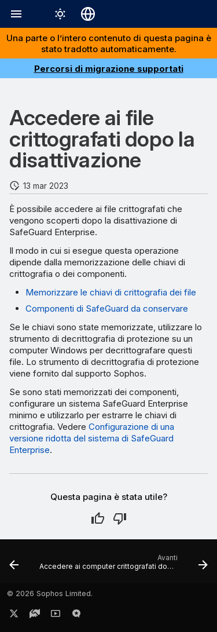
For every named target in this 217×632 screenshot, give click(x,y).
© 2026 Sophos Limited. (50, 593)
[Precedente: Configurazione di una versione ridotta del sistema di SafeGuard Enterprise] (14, 565)
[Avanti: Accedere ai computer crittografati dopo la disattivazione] (122, 565)
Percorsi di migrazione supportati (108, 68)
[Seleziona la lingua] (88, 13)
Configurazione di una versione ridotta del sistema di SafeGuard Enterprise (91, 438)
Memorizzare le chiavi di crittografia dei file (110, 292)
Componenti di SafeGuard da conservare (106, 308)
